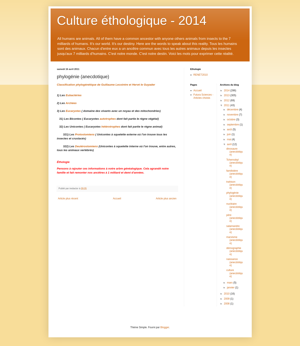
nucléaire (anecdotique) (234, 206)
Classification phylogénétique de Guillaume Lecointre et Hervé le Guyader (106, 84)
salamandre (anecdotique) (234, 229)
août (230, 129)
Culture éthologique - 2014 (132, 20)
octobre (231, 119)
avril (229, 144)
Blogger (164, 327)
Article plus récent (68, 198)
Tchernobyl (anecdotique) (234, 162)
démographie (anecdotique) (234, 251)
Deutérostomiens (86, 146)
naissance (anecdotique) (234, 262)
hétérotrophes (111, 126)
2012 (227, 100)
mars (230, 282)
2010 (227, 293)
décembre (233, 109)
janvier (231, 287)
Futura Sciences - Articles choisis (203, 96)
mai (229, 139)
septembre (233, 124)
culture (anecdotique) (234, 273)
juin (229, 134)
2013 (227, 95)
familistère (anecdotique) (234, 173)
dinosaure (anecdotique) (234, 151)
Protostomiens (84, 134)
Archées (71, 103)
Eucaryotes (73, 111)
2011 (227, 105)
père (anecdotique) (234, 218)
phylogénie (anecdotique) (234, 195)
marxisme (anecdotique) (234, 240)
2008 (227, 303)
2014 (227, 90)
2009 (227, 298)
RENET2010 (201, 74)
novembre (233, 114)
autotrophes (108, 118)
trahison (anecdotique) (234, 184)
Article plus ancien (166, 198)
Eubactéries (74, 95)
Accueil (117, 198)
